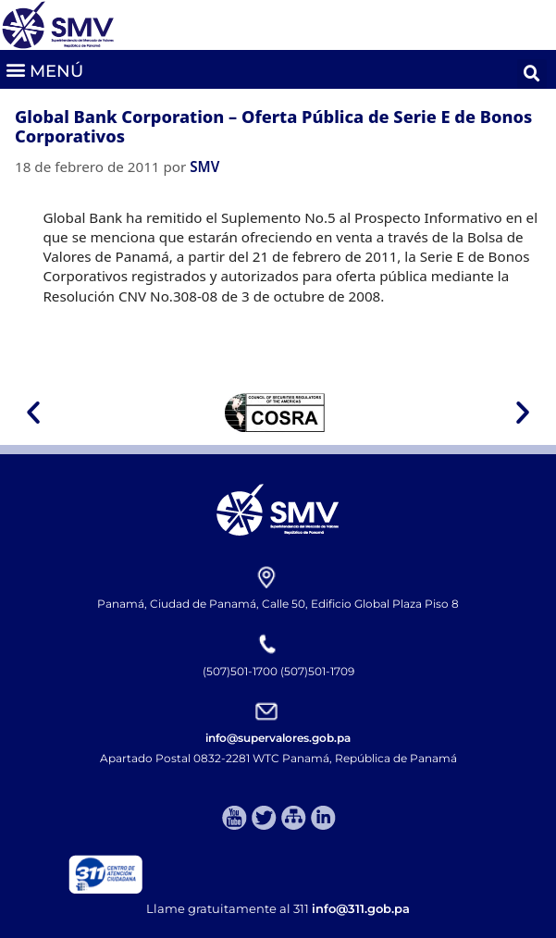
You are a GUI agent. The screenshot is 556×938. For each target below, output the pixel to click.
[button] (44, 69)
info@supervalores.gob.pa (278, 738)
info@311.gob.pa (361, 908)
